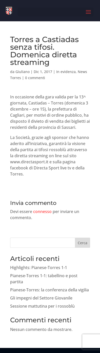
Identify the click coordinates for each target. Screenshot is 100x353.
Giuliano (22, 71)
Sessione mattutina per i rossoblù (42, 306)
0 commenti (35, 77)
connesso (42, 211)
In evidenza (66, 71)
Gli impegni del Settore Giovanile (41, 298)
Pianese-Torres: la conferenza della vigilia (49, 290)
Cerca (82, 242)
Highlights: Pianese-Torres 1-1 (38, 267)
